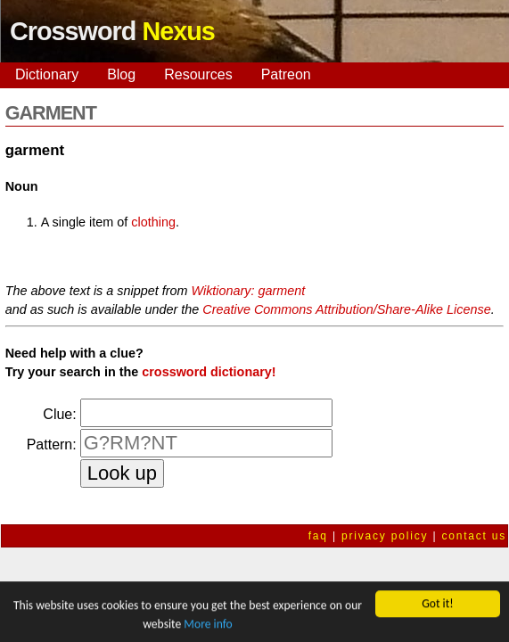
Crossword (112, 31)
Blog (121, 74)
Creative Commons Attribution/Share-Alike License (346, 309)
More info (208, 625)
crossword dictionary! (208, 372)
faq (318, 536)
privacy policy (384, 536)
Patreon (286, 74)
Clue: (59, 414)
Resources (198, 74)
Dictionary (46, 74)
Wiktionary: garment (248, 291)
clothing (153, 222)
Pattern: (52, 444)
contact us (473, 536)
